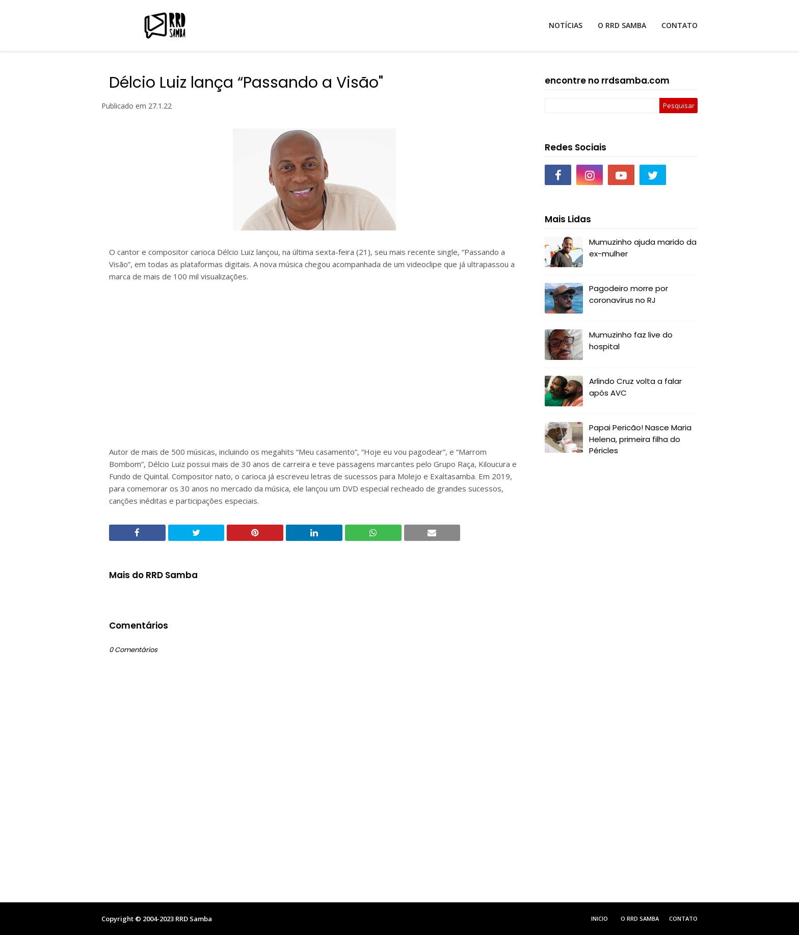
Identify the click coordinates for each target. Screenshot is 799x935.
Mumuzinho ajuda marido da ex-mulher (643, 248)
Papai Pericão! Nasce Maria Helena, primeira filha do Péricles (640, 439)
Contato (683, 918)
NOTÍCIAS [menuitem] (565, 25)
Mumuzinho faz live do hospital (631, 340)
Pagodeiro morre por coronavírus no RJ (628, 294)
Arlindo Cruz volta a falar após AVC (635, 387)
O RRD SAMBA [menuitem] (622, 25)
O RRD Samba (640, 918)
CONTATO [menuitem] (679, 25)
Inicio (599, 918)
